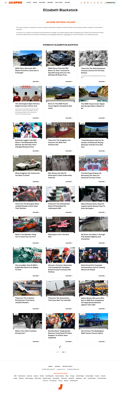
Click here (67, 34)
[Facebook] (81, 2)
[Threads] (94, 2)
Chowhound (21, 376)
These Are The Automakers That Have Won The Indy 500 (59, 299)
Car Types (59, 2)
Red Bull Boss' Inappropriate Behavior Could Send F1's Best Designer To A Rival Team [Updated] (60, 334)
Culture (83, 217)
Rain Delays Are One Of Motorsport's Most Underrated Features (60, 175)
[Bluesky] (84, 2)
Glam (67, 376)
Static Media (50, 369)
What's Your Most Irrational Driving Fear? (25, 332)
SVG (85, 378)
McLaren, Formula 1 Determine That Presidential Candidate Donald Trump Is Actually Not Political (60, 268)
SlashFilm (71, 378)
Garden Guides (59, 376)
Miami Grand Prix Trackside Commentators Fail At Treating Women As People (93, 267)
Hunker (97, 376)
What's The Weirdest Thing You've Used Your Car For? (25, 236)
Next (63, 352)
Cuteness (29, 376)
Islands (103, 376)
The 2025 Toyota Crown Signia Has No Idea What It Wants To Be (93, 106)
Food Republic (49, 376)
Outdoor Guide (47, 378)
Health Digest (80, 376)
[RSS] (101, 2)
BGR (15, 376)
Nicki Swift (38, 378)
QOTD (49, 123)
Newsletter (110, 2)
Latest (28, 2)
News (35, 2)
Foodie (42, 376)
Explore (36, 376)
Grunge (72, 376)
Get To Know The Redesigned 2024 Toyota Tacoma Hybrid (92, 332)
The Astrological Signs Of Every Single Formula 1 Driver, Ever (27, 105)
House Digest (89, 376)
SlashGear (79, 378)
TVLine (60, 380)
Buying (67, 2)
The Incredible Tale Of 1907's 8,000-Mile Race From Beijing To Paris (26, 267)
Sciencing (64, 378)
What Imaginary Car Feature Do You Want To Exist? (27, 174)
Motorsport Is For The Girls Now (58, 236)
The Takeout (53, 380)
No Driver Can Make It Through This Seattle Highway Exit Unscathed (93, 237)
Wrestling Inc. (74, 380)
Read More (36, 81)
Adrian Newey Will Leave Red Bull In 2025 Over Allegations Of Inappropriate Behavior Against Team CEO (92, 301)
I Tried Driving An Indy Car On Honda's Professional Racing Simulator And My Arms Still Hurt (92, 143)
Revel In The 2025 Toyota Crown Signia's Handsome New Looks (60, 106)
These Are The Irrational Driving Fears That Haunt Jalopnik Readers (24, 300)
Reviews (42, 2)
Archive (57, 366)
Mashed (21, 378)
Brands (50, 2)
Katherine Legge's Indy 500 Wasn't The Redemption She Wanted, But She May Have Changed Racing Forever (26, 143)
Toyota (83, 314)
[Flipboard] (88, 2)
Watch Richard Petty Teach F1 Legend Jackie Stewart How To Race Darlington (93, 206)
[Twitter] (91, 2)
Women (66, 380)
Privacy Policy (68, 366)
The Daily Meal (101, 378)
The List (45, 380)
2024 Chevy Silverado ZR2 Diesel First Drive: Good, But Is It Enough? (27, 70)
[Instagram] (98, 2)
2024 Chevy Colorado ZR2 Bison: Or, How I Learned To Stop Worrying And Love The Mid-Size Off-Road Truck (59, 71)
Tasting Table (92, 378)
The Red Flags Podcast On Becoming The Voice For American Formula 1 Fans (91, 175)
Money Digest (29, 378)
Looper (15, 378)
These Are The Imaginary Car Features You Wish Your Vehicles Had (59, 142)
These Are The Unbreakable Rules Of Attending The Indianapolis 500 (59, 206)
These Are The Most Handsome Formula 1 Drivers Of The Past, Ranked (93, 70)
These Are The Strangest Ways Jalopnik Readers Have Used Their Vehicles (27, 206)
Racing (82, 51)
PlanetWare (56, 378)
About (50, 366)
